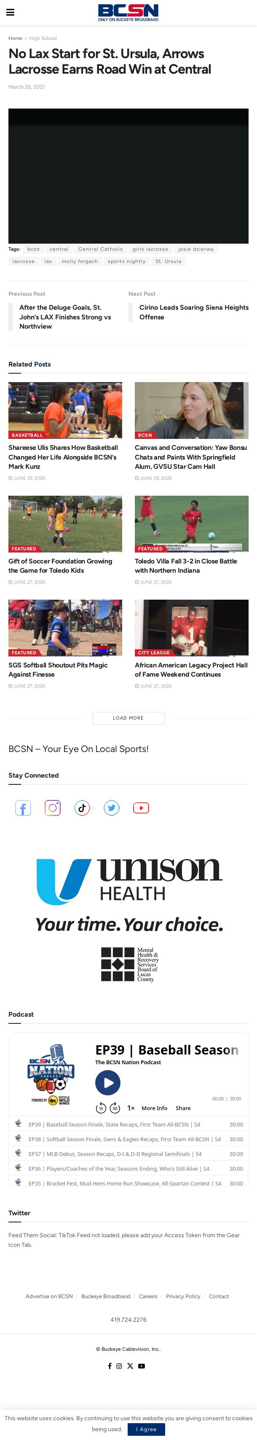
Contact (219, 1296)
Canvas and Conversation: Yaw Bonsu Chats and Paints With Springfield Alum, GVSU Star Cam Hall (191, 457)
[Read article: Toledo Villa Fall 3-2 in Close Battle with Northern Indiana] (192, 524)
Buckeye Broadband (106, 1296)
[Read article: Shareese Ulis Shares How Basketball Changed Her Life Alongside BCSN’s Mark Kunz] (65, 410)
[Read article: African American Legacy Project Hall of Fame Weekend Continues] (192, 628)
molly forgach (80, 261)
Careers (148, 1296)
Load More (128, 718)
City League (154, 653)
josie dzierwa (196, 249)
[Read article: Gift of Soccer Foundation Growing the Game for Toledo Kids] (65, 524)
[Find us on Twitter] (130, 1366)
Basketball (27, 435)
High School (43, 38)
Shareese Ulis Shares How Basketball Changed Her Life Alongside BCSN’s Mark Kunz (63, 457)
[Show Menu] (10, 12)
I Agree (146, 1429)
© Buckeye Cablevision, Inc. (128, 1349)
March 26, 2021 (26, 87)
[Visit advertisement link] (128, 914)
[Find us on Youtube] (141, 1366)
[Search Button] (246, 12)
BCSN (145, 435)
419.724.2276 (128, 1319)
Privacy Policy (183, 1296)
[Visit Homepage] (128, 12)
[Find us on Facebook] (110, 1366)
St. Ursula (168, 261)
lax (48, 261)
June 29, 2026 (26, 478)
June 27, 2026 (26, 582)
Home (15, 38)
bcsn (33, 249)
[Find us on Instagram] (119, 1366)
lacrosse (24, 261)
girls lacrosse (151, 249)
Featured (24, 549)
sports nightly (127, 261)
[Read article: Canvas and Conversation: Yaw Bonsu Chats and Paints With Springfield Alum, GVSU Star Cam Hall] (192, 410)
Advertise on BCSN (49, 1296)
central (59, 249)
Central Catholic (100, 249)
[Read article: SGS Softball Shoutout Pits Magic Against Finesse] (65, 628)
